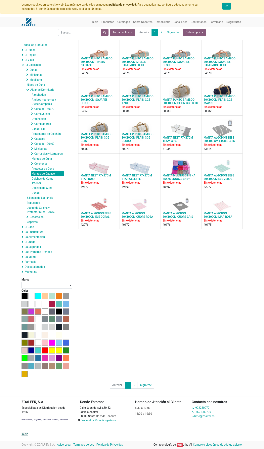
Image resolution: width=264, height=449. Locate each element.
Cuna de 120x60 (44, 143)
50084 (125, 111)
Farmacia (30, 261)
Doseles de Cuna (42, 187)
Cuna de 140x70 (44, 108)
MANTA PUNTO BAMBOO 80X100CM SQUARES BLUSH (96, 100)
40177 (125, 224)
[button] (194, 32)
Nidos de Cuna (36, 84)
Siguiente (173, 32)
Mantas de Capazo (43, 173)
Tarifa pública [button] (121, 32)
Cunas (33, 69)
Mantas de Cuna (42, 158)
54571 (166, 73)
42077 (207, 186)
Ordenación (39, 118)
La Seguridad (33, 246)
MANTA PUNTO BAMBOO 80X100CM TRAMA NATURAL (96, 62)
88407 (166, 186)
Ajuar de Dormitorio (42, 89)
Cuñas (35, 192)
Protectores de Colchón (46, 133)
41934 (166, 149)
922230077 (202, 407)
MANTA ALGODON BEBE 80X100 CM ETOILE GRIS (219, 139)
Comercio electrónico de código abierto (217, 444)
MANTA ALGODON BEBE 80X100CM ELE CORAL (96, 215)
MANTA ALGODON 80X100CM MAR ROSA (218, 215)
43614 (207, 149)
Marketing (31, 271)
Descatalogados (35, 266)
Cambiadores (42, 123)
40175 (207, 224)
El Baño (29, 226)
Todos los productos (34, 44)
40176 (166, 224)
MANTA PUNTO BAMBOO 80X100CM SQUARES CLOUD (179, 62)
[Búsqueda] (105, 32)
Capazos (39, 138)
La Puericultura (34, 231)
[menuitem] (95, 22)
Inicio (25, 434)
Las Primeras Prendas (38, 251)
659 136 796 (203, 412)
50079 (125, 149)
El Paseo (30, 49)
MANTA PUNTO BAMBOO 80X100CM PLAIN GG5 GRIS (96, 138)
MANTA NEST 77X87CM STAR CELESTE (137, 177)
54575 (125, 73)
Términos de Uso (83, 444)
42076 (84, 224)
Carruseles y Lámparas (48, 153)
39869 (125, 186)
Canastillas (38, 128)
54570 (207, 73)
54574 (84, 73)
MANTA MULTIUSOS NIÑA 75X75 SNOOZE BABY (179, 177)
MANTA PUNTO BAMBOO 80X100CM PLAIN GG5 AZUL (138, 100)
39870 (84, 186)
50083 (166, 111)
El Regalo (30, 54)
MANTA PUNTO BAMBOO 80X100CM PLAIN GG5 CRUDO (138, 138)
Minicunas (35, 74)
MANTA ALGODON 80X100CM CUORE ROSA (137, 215)
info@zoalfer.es (204, 416)
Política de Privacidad (109, 444)
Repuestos (33, 202)
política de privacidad (122, 4)
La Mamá (30, 256)
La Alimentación (35, 236)
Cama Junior (42, 113)
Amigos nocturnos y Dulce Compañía (44, 101)
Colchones (40, 163)
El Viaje (29, 59)
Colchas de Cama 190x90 (42, 180)
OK (226, 6)
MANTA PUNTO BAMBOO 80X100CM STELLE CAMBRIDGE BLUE (138, 62)
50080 (84, 149)
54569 (84, 111)
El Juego (30, 241)
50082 (207, 111)
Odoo (179, 445)
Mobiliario (35, 79)
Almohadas (39, 94)
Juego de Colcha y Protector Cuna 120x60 (41, 210)
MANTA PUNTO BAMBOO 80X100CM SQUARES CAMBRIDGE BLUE (220, 62)
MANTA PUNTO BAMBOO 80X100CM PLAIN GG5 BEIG (180, 101)
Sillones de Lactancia (40, 197)
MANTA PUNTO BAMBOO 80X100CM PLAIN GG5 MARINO (220, 100)
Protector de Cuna (43, 168)
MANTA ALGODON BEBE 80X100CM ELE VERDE (219, 177)
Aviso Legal (64, 444)
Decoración (36, 217)
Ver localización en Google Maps (98, 420)
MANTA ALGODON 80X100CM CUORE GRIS (178, 215)
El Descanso (33, 64)
